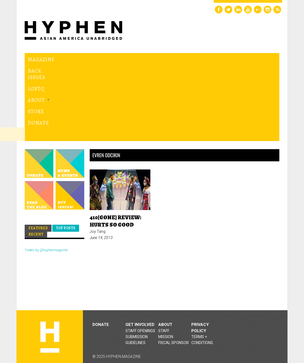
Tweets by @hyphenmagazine (46, 187)
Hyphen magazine (49, 274)
